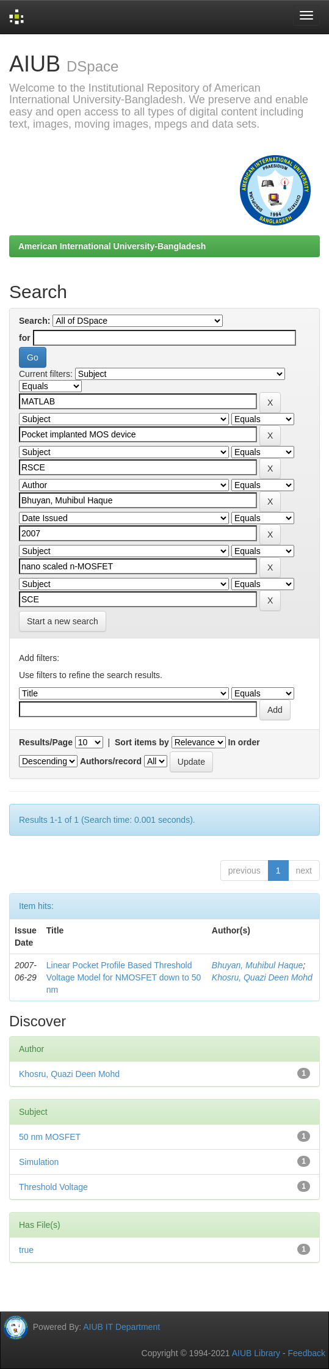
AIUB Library (256, 1353)
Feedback (306, 1353)
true (26, 1250)
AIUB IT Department (121, 1326)
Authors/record (111, 761)
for (25, 338)
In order (244, 742)
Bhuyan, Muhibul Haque (257, 965)
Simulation (39, 1162)
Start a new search (62, 621)
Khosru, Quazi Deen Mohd (262, 977)
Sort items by (142, 742)
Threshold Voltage (53, 1187)
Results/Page (46, 742)
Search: (34, 321)
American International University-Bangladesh (112, 246)
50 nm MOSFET (50, 1137)
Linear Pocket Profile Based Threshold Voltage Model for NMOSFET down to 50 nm (123, 977)
